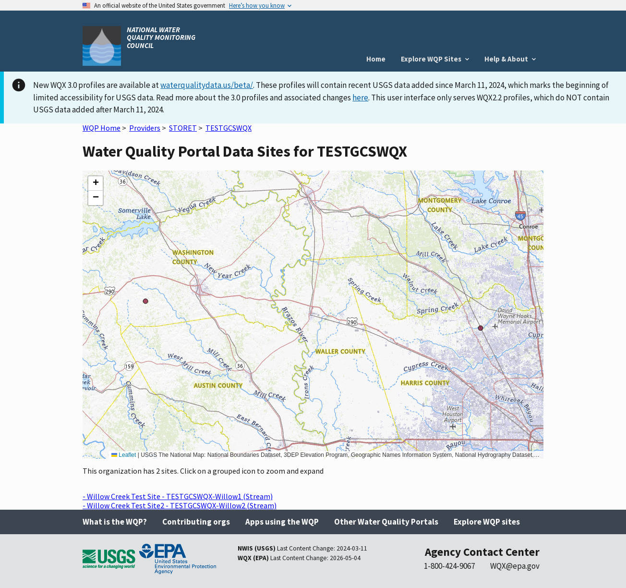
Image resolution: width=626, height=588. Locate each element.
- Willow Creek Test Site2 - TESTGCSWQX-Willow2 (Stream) (180, 505)
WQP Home (101, 128)
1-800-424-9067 (449, 566)
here (360, 97)
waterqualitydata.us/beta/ (206, 85)
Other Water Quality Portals (386, 521)
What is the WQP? (115, 521)
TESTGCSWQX (228, 128)
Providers (144, 128)
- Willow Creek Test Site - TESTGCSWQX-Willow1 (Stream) (178, 496)
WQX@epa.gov (515, 566)
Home (375, 58)
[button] (95, 183)
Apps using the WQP (282, 521)
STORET (183, 128)
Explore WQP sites (487, 521)
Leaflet (123, 455)
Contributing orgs (196, 521)
